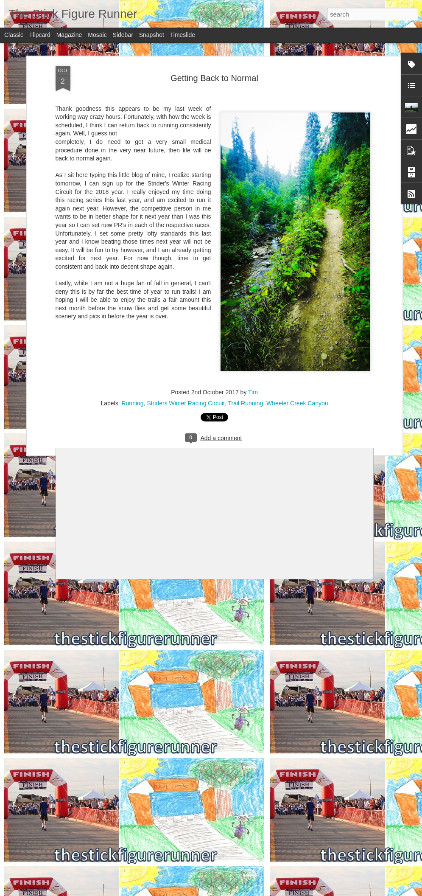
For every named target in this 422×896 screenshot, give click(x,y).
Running (132, 403)
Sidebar (123, 34)
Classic (13, 34)
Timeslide (182, 34)
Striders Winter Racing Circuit (186, 403)
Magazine (69, 34)
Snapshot (151, 34)
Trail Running (245, 403)
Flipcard (39, 34)
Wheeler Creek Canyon (297, 403)
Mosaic (97, 34)
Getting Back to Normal (214, 78)
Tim (253, 392)
